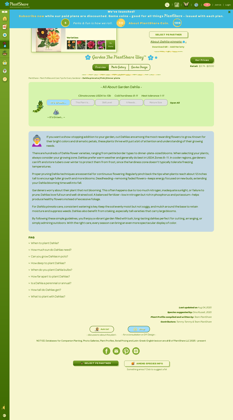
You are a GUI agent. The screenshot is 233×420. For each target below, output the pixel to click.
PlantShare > (34, 78)
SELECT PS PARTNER (95, 363)
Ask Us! (102, 329)
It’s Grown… (58, 102)
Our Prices (202, 60)
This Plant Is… (82, 102)
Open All (175, 102)
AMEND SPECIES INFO (147, 363)
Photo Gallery (118, 67)
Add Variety (177, 46)
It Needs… (131, 102)
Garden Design (139, 67)
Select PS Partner (168, 34)
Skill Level (107, 102)
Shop (139, 329)
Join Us (218, 5)
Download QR (160, 46)
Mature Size (156, 102)
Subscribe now (32, 16)
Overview (100, 67)
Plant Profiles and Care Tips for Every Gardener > (61, 78)
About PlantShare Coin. (149, 23)
